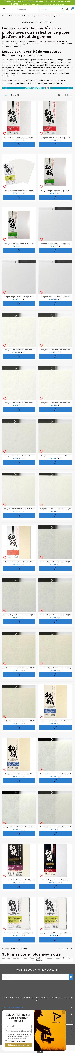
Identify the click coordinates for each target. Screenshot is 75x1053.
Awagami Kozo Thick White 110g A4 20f (55, 138)
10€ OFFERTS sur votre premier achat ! (18, 1017)
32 (60, 95)
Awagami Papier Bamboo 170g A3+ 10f (55, 191)
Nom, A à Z (16, 95)
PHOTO (16, 998)
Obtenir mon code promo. (18, 1045)
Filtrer (6, 95)
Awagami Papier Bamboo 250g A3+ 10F (19, 297)
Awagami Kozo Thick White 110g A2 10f (18, 138)
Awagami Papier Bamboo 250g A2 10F (55, 244)
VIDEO (24, 998)
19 (67, 948)
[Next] (71, 95)
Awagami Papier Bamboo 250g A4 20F (55, 297)
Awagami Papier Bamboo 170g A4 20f (18, 244)
